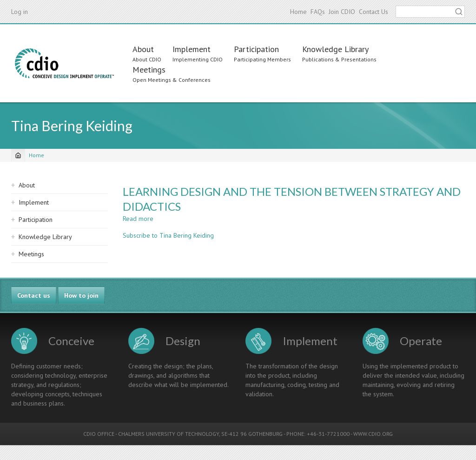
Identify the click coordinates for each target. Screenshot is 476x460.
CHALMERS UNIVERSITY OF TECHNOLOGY (168, 433)
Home (298, 11)
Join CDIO (342, 11)
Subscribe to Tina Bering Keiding (168, 235)
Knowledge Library (335, 49)
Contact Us (373, 11)
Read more (138, 218)
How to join (81, 295)
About (143, 49)
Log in (19, 11)
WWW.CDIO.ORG (373, 433)
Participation (256, 49)
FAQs (318, 11)
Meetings (148, 69)
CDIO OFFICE (98, 433)
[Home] (18, 155)
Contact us (33, 295)
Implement (191, 49)
